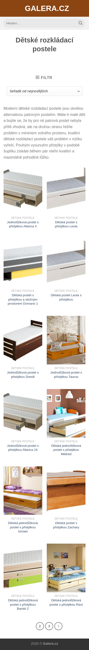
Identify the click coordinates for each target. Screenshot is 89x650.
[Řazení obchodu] (44, 91)
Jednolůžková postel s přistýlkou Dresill (23, 375)
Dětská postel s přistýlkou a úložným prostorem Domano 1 (23, 299)
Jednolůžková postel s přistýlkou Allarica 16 (23, 448)
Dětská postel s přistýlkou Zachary (66, 525)
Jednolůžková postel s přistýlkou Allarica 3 (23, 224)
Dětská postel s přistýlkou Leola (66, 224)
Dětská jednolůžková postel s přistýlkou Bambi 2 (23, 604)
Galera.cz (44, 8)
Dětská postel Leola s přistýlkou (66, 297)
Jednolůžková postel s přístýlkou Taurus (66, 375)
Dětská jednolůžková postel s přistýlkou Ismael (23, 527)
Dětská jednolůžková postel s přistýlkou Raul (66, 602)
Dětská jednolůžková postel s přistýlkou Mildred (66, 450)
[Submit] (80, 23)
